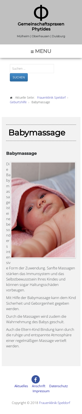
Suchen (19, 77)
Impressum (41, 391)
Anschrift (38, 386)
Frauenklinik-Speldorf (54, 402)
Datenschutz (58, 386)
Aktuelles (21, 386)
